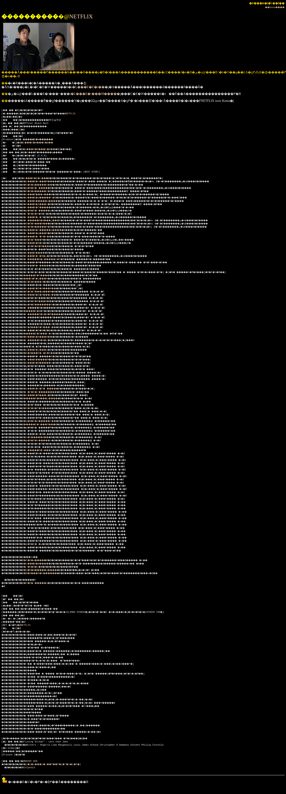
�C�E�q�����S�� (43, 185)
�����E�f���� (41, 275)
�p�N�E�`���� (40, 188)
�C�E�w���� (38, 560)
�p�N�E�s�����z (42, 440)
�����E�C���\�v (43, 333)
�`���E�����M (40, 359)
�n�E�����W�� (40, 437)
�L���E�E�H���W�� (45, 288)
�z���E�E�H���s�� (45, 295)
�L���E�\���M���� (94, 94)
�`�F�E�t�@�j (38, 214)
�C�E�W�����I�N (42, 191)
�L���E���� (38, 253)
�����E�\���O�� (43, 424)
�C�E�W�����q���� (45, 570)
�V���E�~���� (40, 265)
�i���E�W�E (37, 243)
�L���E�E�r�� (88, 87)
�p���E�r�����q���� (48, 230)
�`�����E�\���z (43, 450)
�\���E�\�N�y (39, 256)
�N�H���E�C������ (45, 573)
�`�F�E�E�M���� (42, 246)
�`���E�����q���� (46, 201)
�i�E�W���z (37, 282)
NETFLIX (81, 16)
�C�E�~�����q (40, 583)
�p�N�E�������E (43, 304)
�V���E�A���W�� (43, 337)
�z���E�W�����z (43, 363)
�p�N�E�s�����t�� (45, 421)
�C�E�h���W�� (40, 223)
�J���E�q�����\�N (45, 197)
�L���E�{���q (40, 350)
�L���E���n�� (40, 194)
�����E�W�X (38, 311)
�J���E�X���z (40, 204)
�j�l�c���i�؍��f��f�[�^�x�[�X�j (58, 764)
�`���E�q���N (40, 233)
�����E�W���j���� (46, 398)
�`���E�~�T (37, 217)
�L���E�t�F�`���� (45, 388)
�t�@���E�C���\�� (45, 327)
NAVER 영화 (34, 761)
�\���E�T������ (43, 207)
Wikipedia (31, 767)
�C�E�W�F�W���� (42, 408)
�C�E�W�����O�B (42, 227)
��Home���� (275, 7)
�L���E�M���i (40, 395)
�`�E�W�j (34, 567)
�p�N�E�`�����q (42, 210)
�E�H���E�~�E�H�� (44, 353)
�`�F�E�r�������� (45, 392)
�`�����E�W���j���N (47, 220)
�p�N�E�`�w (36, 544)
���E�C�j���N (40, 278)
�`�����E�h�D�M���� (47, 314)
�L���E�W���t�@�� (41, 142)
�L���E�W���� (40, 563)
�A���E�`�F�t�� (42, 236)
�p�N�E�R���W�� (42, 301)
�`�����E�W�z (40, 340)
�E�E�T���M (37, 240)
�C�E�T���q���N (42, 291)
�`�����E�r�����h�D (47, 259)
